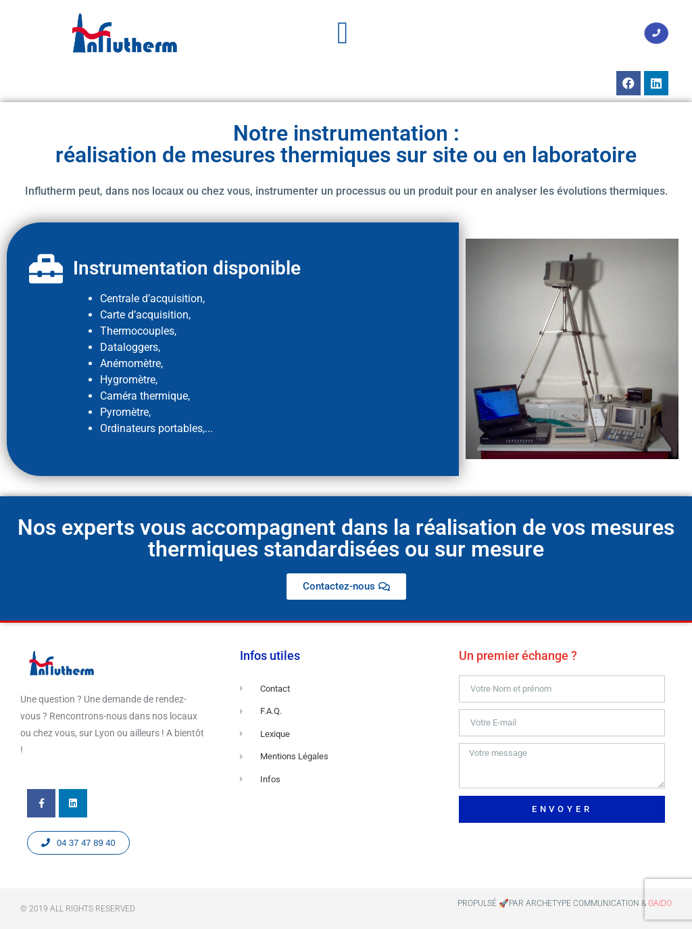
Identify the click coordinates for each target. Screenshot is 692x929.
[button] (342, 32)
